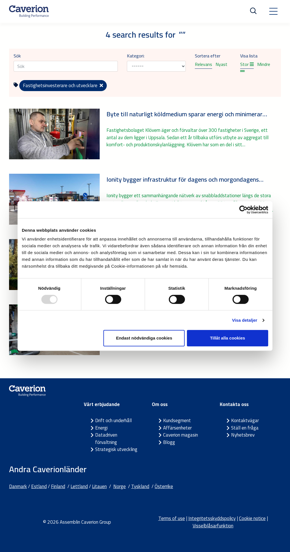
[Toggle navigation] (273, 11)
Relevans (203, 64)
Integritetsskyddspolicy (212, 518)
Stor (247, 64)
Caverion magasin (180, 434)
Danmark (18, 486)
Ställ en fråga (245, 427)
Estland (39, 486)
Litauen (99, 486)
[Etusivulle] (29, 11)
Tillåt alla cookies (227, 338)
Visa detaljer (244, 320)
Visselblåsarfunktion (213, 525)
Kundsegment (177, 420)
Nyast (221, 64)
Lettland (79, 486)
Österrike (164, 486)
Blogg (169, 442)
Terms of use (171, 518)
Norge (119, 486)
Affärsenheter (177, 427)
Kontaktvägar (245, 420)
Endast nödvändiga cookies (144, 338)
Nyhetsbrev (243, 434)
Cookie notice (252, 518)
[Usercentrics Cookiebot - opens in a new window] (243, 209)
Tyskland (140, 486)
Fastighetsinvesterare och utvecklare (63, 85)
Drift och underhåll (113, 420)
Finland (58, 486)
